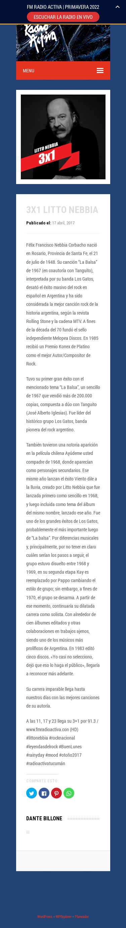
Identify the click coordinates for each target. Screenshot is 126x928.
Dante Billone (44, 818)
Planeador (82, 916)
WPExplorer (64, 916)
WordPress (44, 916)
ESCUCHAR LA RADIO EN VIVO (63, 16)
